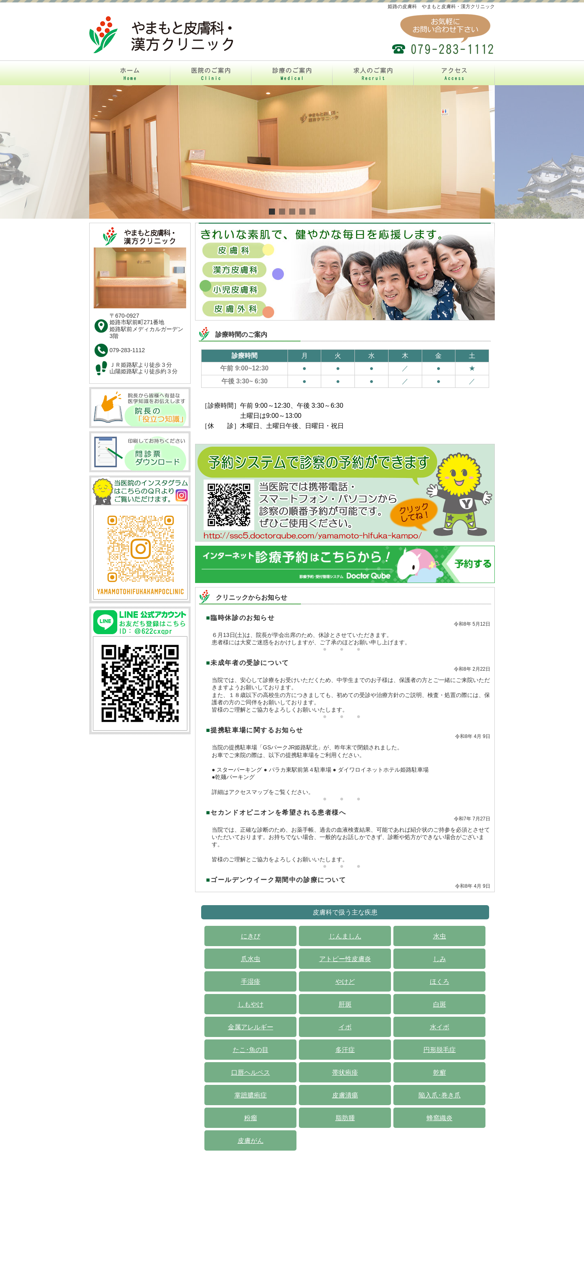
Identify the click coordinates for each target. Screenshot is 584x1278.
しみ (439, 958)
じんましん (345, 936)
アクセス (385, 1203)
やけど (345, 981)
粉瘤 (250, 1117)
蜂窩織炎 (440, 1117)
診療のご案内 (292, 1203)
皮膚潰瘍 (345, 1095)
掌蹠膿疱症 (250, 1095)
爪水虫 (250, 958)
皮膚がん (251, 1140)
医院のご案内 (242, 1203)
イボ (345, 1027)
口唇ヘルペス (250, 1072)
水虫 (439, 936)
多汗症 (345, 1049)
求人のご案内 (341, 1203)
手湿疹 (250, 981)
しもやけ (251, 1004)
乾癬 (439, 1072)
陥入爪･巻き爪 (440, 1095)
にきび (250, 936)
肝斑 (345, 1004)
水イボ (439, 1027)
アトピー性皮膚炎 (345, 958)
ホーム (200, 1203)
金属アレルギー (250, 1027)
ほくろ (439, 981)
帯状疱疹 (345, 1072)
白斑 (439, 1004)
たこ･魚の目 (250, 1049)
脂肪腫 (345, 1117)
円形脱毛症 (439, 1049)
